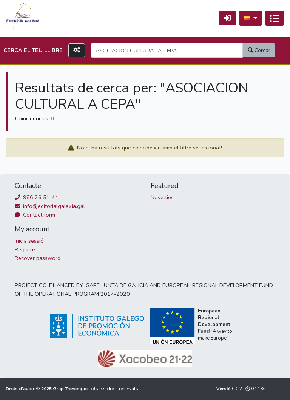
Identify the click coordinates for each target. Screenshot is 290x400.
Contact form (35, 214)
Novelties (162, 197)
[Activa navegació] (274, 18)
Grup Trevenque (71, 389)
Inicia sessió (29, 241)
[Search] (166, 50)
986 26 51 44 (36, 197)
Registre (25, 249)
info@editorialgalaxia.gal (50, 206)
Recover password (37, 258)
